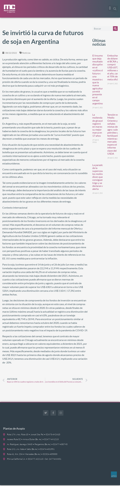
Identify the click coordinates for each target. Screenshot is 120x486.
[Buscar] (115, 29)
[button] (110, 8)
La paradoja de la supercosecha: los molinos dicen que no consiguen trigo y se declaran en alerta (100, 177)
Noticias (26, 53)
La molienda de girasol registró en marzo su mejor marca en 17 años (97, 126)
